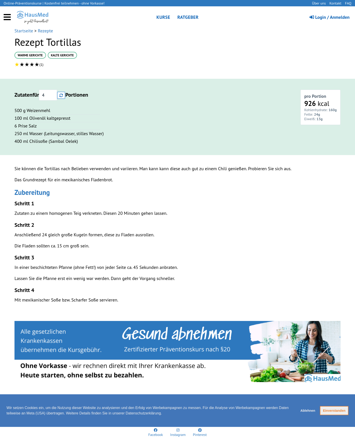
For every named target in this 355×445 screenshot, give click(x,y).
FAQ (348, 3)
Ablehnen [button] (307, 410)
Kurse (163, 17)
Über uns (319, 3)
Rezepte (45, 31)
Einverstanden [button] (334, 410)
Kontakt (335, 3)
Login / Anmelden (329, 17)
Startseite (24, 31)
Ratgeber (188, 17)
